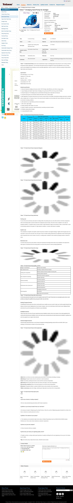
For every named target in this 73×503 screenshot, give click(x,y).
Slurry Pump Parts (5, 57)
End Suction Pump (5, 23)
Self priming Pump (5, 33)
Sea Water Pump (5, 38)
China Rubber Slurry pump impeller (45, 491)
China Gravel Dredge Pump (25, 493)
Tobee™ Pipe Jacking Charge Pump (66, 477)
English (69, 1)
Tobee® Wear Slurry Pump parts (44, 489)
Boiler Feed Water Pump (6, 31)
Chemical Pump (5, 35)
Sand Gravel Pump (13, 7)
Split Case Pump (5, 26)
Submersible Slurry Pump (6, 50)
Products (23, 4)
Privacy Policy (8, 502)
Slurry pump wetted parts (43, 493)
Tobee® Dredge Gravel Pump (26, 489)
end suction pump (26, 439)
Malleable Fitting (5, 62)
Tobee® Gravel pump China (56, 477)
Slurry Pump (4, 11)
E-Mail (57, 496)
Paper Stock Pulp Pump (6, 19)
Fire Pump (4, 45)
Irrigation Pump (4, 43)
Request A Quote (60, 4)
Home (18, 4)
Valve (3, 64)
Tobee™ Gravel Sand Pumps (24, 477)
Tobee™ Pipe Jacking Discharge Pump (45, 477)
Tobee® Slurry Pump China (7, 489)
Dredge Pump (4, 21)
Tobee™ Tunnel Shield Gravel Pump (35, 477)
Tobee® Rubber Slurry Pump (7, 491)
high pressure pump (34, 439)
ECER (65, 502)
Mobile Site (58, 498)
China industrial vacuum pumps (18, 502)
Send (71, 490)
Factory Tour (36, 4)
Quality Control (44, 4)
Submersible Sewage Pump (7, 48)
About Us (29, 4)
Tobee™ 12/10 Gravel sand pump (26, 491)
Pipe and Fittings (5, 60)
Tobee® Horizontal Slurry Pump (8, 493)
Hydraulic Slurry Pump (6, 52)
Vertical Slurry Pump (5, 14)
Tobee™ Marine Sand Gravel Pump (27, 494)
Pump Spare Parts (5, 55)
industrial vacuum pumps (43, 439)
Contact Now (49, 33)
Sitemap (62, 496)
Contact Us (52, 4)
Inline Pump (4, 40)
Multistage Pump (5, 28)
